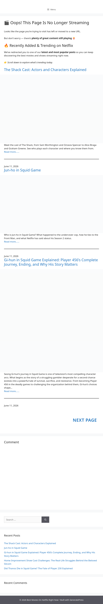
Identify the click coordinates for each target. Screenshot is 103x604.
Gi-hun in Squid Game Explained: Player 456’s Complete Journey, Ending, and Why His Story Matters (51, 262)
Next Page (85, 420)
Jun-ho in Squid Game (22, 170)
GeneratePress (77, 599)
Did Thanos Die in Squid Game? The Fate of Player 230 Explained (38, 568)
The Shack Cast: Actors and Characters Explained (45, 70)
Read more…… (11, 151)
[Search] (45, 519)
